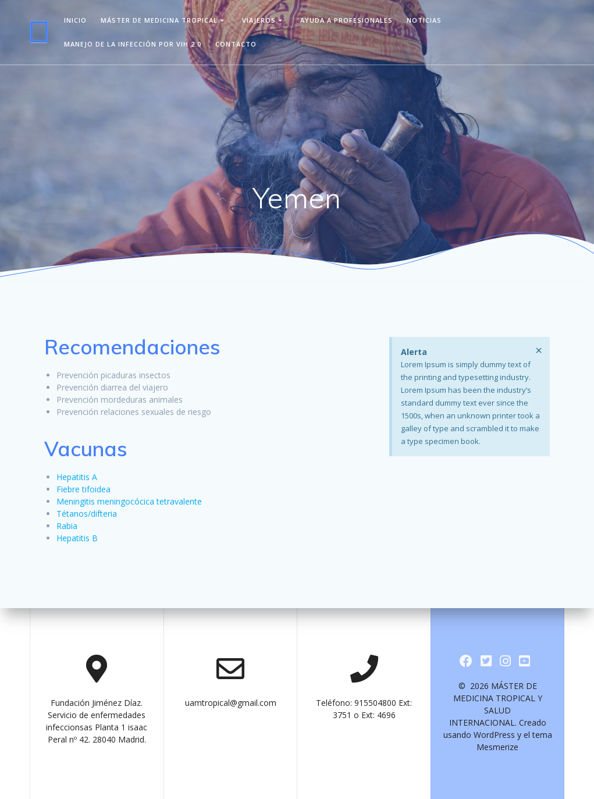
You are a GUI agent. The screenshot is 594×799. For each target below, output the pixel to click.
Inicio (75, 20)
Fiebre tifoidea (83, 489)
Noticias (424, 20)
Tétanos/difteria (86, 513)
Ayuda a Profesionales (346, 20)
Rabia (66, 525)
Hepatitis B (77, 538)
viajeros (259, 20)
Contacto (236, 44)
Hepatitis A (76, 476)
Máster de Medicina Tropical (159, 20)
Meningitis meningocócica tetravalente (129, 501)
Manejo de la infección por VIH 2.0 (132, 44)
